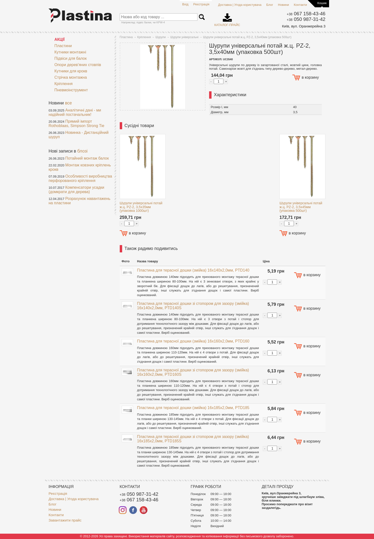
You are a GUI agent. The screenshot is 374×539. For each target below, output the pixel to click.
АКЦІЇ (59, 39)
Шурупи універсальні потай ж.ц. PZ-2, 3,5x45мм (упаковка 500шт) (301, 207)
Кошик (322, 3)
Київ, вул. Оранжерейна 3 (303, 26)
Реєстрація (201, 4)
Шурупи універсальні (184, 37)
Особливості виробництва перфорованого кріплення (80, 178)
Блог (269, 5)
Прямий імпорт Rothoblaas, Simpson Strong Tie (76, 123)
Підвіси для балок (68, 58)
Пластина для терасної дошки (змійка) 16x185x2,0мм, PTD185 (193, 408)
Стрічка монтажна (70, 77)
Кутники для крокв (68, 71)
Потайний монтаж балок (87, 158)
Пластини (60, 46)
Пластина (126, 37)
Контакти (300, 5)
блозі (82, 151)
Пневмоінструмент (68, 90)
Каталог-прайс (227, 18)
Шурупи (160, 37)
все (68, 103)
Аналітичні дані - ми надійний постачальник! (75, 112)
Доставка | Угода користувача (239, 5)
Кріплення (61, 84)
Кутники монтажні (67, 52)
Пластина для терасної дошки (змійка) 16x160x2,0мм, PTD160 (193, 341)
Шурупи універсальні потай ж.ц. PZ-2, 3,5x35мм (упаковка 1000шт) (141, 207)
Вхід (185, 4)
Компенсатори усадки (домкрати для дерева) (76, 189)
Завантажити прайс (65, 520)
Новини (283, 5)
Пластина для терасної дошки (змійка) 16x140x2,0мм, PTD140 (193, 270)
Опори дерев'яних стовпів (75, 65)
